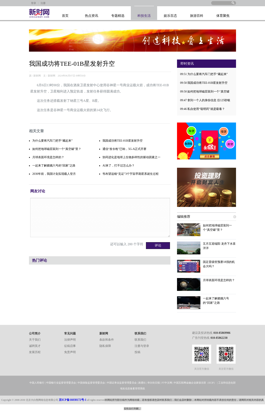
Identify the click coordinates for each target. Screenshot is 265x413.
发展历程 (35, 352)
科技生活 (144, 15)
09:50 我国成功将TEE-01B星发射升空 (204, 82)
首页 (65, 15)
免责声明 (70, 352)
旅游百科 (196, 15)
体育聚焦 (223, 15)
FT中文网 (167, 382)
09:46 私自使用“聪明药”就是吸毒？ (202, 109)
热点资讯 (91, 15)
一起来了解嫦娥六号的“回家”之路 (53, 165)
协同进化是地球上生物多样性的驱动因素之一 (131, 157)
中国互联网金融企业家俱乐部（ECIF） (195, 382)
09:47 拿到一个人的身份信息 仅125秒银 (205, 100)
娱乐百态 (170, 15)
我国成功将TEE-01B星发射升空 (122, 140)
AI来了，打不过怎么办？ (118, 165)
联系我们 (140, 339)
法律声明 (70, 339)
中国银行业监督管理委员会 (61, 382)
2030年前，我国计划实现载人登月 (54, 173)
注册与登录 (142, 345)
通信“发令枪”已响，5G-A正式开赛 (124, 149)
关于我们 (35, 339)
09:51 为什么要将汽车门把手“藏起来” (204, 74)
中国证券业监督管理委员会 (122, 382)
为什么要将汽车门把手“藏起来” (52, 140)
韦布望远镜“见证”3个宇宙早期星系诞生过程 (130, 173)
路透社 (142, 382)
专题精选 (117, 15)
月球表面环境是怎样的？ (48, 157)
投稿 (137, 352)
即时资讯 (187, 63)
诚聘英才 (35, 345)
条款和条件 (106, 339)
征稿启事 (70, 345)
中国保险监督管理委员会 (91, 382)
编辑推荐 (183, 216)
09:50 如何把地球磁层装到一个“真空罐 (204, 91)
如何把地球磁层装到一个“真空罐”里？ (56, 149)
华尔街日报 (153, 382)
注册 (43, 3)
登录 (33, 3)
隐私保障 (105, 345)
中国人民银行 (36, 382)
